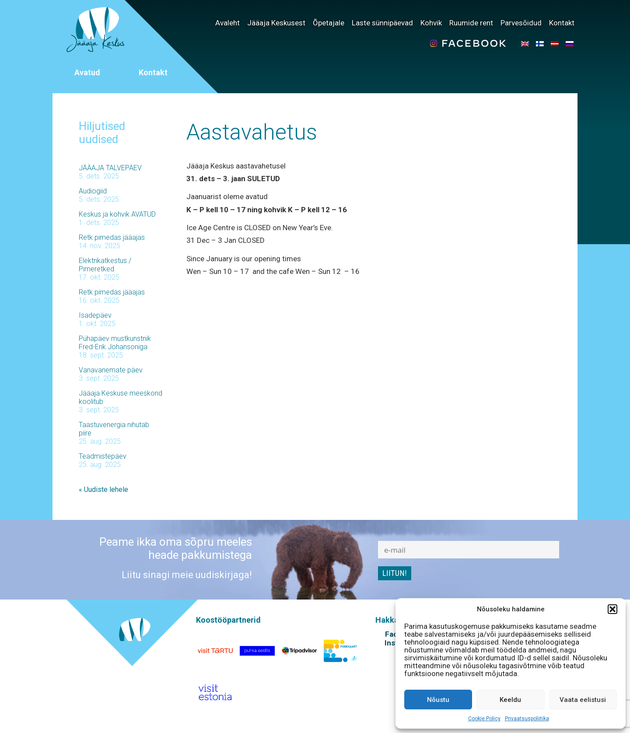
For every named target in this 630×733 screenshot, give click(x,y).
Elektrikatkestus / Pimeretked (105, 264)
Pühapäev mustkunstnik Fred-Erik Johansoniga (115, 342)
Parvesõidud (521, 22)
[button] (612, 609)
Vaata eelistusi (583, 700)
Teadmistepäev (102, 456)
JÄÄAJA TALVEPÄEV (110, 168)
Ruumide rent (471, 22)
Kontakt (561, 22)
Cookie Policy (484, 718)
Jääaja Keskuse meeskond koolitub (120, 397)
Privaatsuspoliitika (527, 718)
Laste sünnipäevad (382, 22)
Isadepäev (95, 315)
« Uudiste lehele (103, 489)
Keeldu (510, 700)
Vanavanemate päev (111, 370)
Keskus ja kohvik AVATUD (117, 214)
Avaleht (227, 22)
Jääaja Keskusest (276, 22)
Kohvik (431, 22)
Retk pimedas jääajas (112, 237)
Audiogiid (93, 191)
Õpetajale (328, 22)
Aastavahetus (251, 132)
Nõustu (438, 700)
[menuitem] (525, 43)
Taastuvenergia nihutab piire (114, 429)
